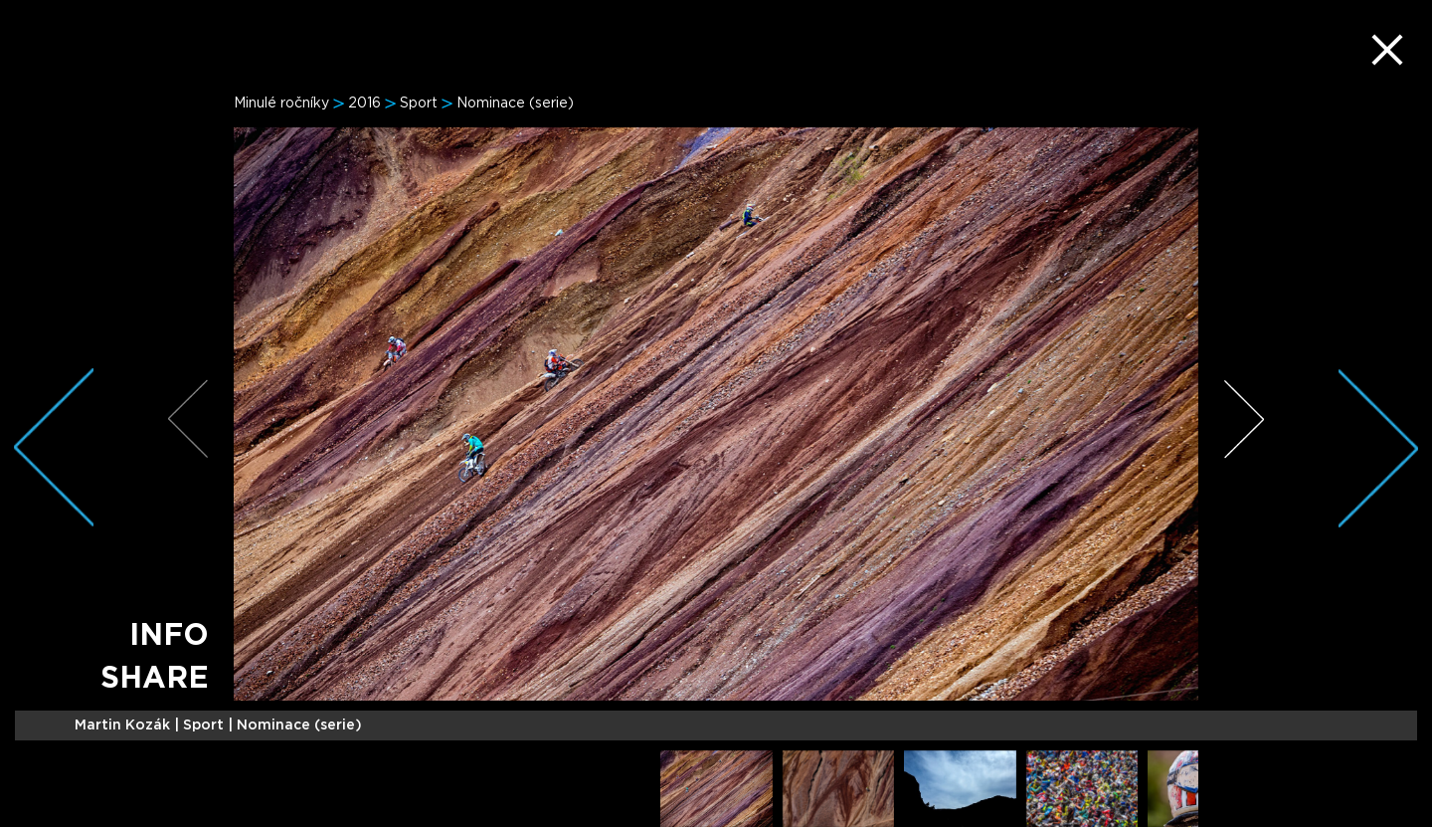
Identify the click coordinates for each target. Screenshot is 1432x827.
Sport (419, 103)
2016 (364, 103)
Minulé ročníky (281, 103)
